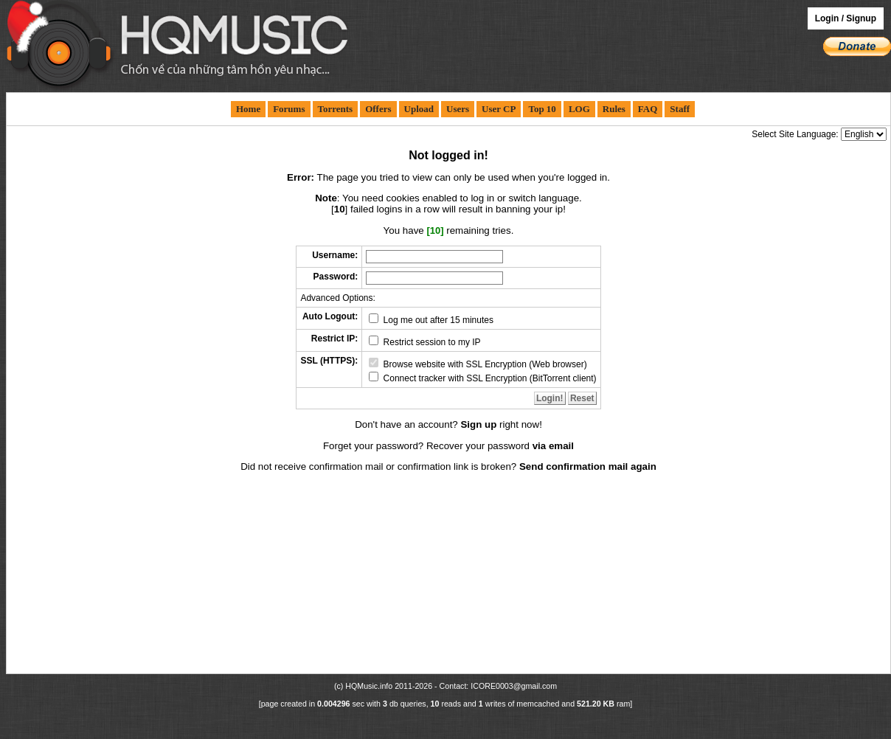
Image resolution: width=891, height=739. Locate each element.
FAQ (647, 108)
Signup (861, 18)
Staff (680, 108)
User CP (499, 108)
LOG (579, 108)
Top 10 (541, 108)
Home (248, 108)
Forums (289, 108)
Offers (378, 108)
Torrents (335, 108)
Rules (614, 108)
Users (457, 108)
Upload (419, 108)
